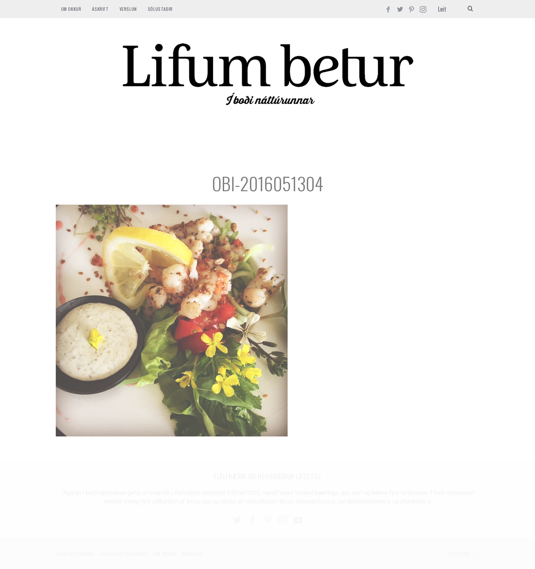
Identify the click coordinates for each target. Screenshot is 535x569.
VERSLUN (128, 9)
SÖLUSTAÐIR (160, 9)
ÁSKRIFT (100, 9)
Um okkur (71, 9)
